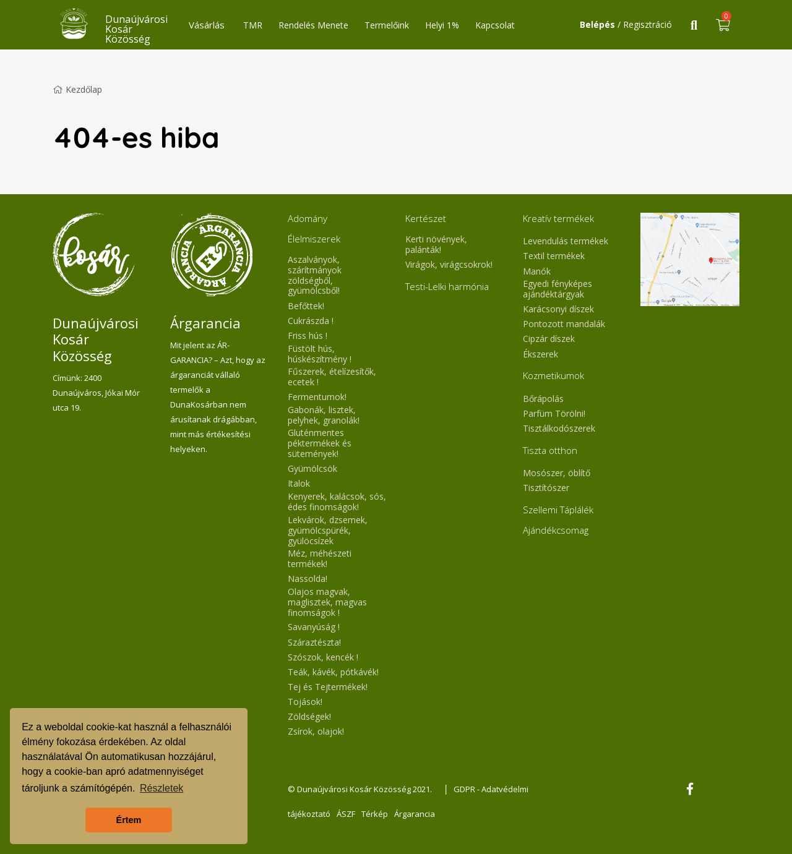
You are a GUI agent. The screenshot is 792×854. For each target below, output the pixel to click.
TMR (252, 25)
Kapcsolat (495, 25)
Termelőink (386, 25)
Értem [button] (129, 820)
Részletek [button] (161, 788)
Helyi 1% (442, 25)
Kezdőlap (77, 89)
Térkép (374, 813)
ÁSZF (346, 813)
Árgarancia (414, 813)
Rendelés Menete (313, 25)
